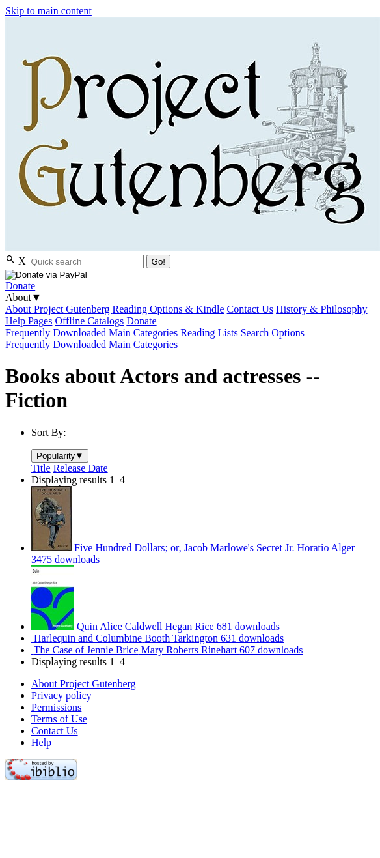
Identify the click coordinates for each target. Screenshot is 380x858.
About (23, 297)
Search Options (273, 332)
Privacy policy (61, 695)
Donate (20, 285)
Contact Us (250, 309)
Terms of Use (59, 718)
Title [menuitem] (41, 468)
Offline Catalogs (89, 320)
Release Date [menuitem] (80, 468)
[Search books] (86, 261)
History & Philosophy (321, 309)
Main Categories (143, 332)
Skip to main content (48, 10)
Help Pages (28, 320)
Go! (158, 261)
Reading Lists (209, 332)
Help (41, 742)
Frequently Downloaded (55, 332)
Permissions (56, 707)
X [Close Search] (22, 260)
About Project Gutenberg (59, 309)
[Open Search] (11, 260)
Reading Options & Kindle (168, 309)
